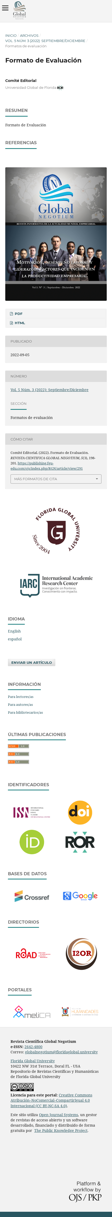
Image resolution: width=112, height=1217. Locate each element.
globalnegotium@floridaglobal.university (61, 1051)
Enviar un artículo (31, 662)
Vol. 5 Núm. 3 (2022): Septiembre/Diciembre (45, 41)
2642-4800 (33, 1046)
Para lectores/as (20, 696)
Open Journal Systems (58, 1114)
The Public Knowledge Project (60, 1130)
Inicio (11, 35)
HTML (19, 323)
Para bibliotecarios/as (25, 712)
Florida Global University (33, 1060)
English (14, 631)
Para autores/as (20, 704)
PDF (18, 314)
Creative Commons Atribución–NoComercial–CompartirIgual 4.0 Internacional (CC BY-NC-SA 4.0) (51, 1100)
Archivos (29, 35)
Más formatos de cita (35, 479)
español (15, 638)
